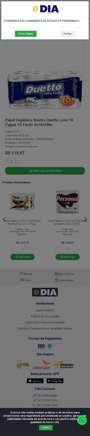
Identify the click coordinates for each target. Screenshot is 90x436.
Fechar (68, 33)
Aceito (46, 427)
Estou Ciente (25, 33)
